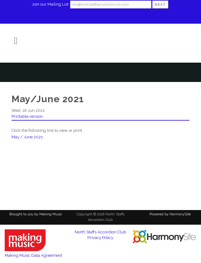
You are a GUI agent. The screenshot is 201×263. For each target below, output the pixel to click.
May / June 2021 (27, 137)
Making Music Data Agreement (33, 255)
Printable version (27, 116)
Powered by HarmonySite (170, 214)
